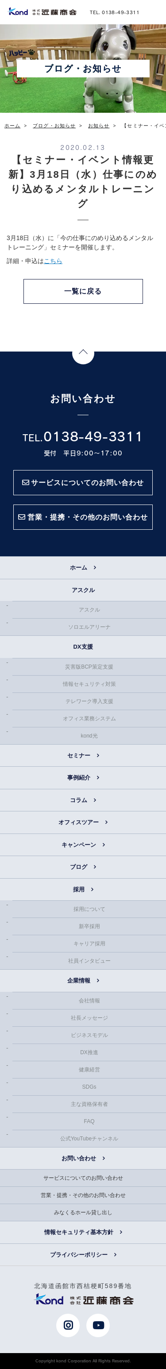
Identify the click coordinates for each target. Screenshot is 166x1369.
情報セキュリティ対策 (89, 684)
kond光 (89, 736)
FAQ (89, 1121)
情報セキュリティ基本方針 (78, 1232)
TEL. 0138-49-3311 (114, 12)
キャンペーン (79, 844)
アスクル (89, 610)
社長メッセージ (89, 1018)
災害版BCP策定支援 (89, 667)
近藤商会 (42, 11)
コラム (78, 800)
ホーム (78, 567)
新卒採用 (89, 926)
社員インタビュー (89, 961)
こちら (53, 260)
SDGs (89, 1087)
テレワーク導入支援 (89, 701)
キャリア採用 (89, 944)
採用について (89, 909)
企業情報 (78, 980)
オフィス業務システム (89, 718)
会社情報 (89, 1001)
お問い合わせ (79, 1158)
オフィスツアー (78, 822)
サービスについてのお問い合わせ (83, 1178)
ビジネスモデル (89, 1035)
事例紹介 (78, 777)
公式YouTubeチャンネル (89, 1139)
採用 (79, 889)
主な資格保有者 (89, 1104)
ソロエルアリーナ (89, 627)
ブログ (78, 867)
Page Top (83, 353)
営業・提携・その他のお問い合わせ (83, 1195)
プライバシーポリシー (79, 1254)
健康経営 (89, 1070)
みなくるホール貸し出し (83, 1212)
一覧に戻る (83, 291)
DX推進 (89, 1052)
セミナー (78, 755)
